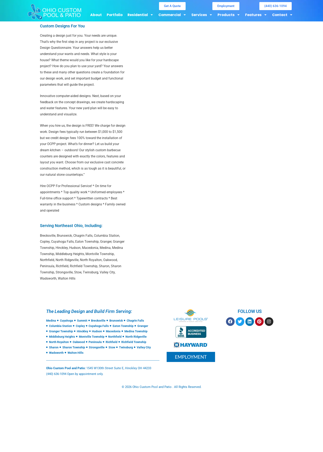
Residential (140, 15)
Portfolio (115, 14)
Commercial (172, 15)
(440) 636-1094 (56, 374)
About (96, 14)
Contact (282, 15)
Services (202, 15)
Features (256, 15)
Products (229, 15)
